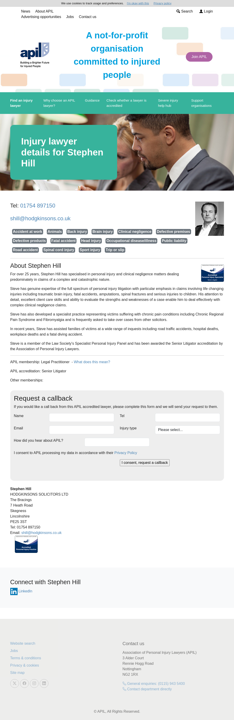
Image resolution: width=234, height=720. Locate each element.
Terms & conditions (25, 658)
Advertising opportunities (41, 17)
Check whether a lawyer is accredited (126, 103)
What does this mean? (92, 362)
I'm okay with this (138, 3)
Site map (17, 673)
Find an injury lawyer (21, 103)
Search (184, 11)
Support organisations (201, 103)
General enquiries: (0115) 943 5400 (154, 684)
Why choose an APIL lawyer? (59, 103)
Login (206, 11)
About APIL (44, 11)
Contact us (87, 17)
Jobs (70, 17)
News (25, 11)
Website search (22, 643)
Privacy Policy (125, 453)
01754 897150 (37, 205)
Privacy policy (162, 3)
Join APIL (199, 57)
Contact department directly (147, 689)
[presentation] (48, 468)
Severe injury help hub (168, 103)
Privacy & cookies (24, 665)
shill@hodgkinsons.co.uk (40, 218)
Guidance (92, 100)
